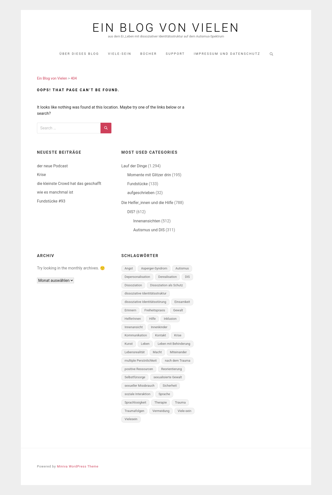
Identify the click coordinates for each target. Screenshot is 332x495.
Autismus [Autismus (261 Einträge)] (182, 268)
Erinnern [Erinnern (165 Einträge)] (130, 310)
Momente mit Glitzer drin (149, 175)
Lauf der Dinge (134, 166)
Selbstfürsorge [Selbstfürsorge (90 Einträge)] (135, 377)
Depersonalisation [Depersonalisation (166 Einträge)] (137, 277)
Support (175, 54)
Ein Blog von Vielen (166, 28)
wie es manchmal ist (55, 192)
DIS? (131, 211)
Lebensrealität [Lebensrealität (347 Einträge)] (135, 352)
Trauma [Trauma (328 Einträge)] (180, 402)
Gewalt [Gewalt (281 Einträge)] (178, 310)
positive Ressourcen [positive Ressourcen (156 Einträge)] (139, 369)
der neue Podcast (52, 166)
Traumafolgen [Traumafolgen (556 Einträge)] (134, 411)
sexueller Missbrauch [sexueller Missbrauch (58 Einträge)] (140, 385)
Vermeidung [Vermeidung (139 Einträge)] (160, 411)
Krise (41, 174)
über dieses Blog (79, 54)
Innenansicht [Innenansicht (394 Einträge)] (134, 327)
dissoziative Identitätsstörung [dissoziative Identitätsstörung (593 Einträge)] (145, 302)
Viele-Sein (119, 54)
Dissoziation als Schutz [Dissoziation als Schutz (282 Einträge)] (166, 285)
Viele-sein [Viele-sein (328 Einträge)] (184, 411)
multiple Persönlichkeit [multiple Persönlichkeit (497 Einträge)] (141, 360)
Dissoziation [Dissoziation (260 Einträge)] (133, 285)
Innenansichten (146, 221)
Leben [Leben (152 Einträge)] (145, 344)
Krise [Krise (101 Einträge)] (177, 335)
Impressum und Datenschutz (227, 54)
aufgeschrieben (141, 192)
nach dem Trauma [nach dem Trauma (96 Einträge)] (177, 360)
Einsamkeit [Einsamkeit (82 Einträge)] (182, 302)
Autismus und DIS (149, 230)
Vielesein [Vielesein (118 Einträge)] (131, 419)
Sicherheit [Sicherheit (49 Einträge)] (170, 385)
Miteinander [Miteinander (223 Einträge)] (178, 352)
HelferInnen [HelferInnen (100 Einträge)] (133, 318)
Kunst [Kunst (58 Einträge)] (129, 344)
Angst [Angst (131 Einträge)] (129, 268)
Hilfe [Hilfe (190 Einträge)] (152, 318)
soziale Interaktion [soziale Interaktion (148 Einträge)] (137, 394)
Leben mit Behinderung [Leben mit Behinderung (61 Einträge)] (174, 344)
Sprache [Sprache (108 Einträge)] (164, 394)
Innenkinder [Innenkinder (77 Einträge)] (159, 327)
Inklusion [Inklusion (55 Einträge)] (170, 318)
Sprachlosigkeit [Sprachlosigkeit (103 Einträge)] (135, 402)
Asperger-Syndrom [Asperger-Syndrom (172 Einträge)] (154, 268)
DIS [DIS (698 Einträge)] (187, 277)
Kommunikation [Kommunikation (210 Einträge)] (136, 335)
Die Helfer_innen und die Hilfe (147, 202)
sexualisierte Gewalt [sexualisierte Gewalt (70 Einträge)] (167, 377)
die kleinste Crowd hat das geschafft (69, 183)
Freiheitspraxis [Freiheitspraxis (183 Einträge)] (154, 310)
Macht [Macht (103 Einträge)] (157, 352)
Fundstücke (137, 183)
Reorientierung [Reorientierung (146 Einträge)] (171, 369)
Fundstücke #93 (51, 201)
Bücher (148, 54)
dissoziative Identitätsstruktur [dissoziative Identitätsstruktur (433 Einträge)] (145, 293)
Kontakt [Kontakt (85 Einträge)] (160, 335)
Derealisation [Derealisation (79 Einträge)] (167, 277)
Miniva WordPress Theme (77, 466)
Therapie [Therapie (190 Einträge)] (160, 402)
